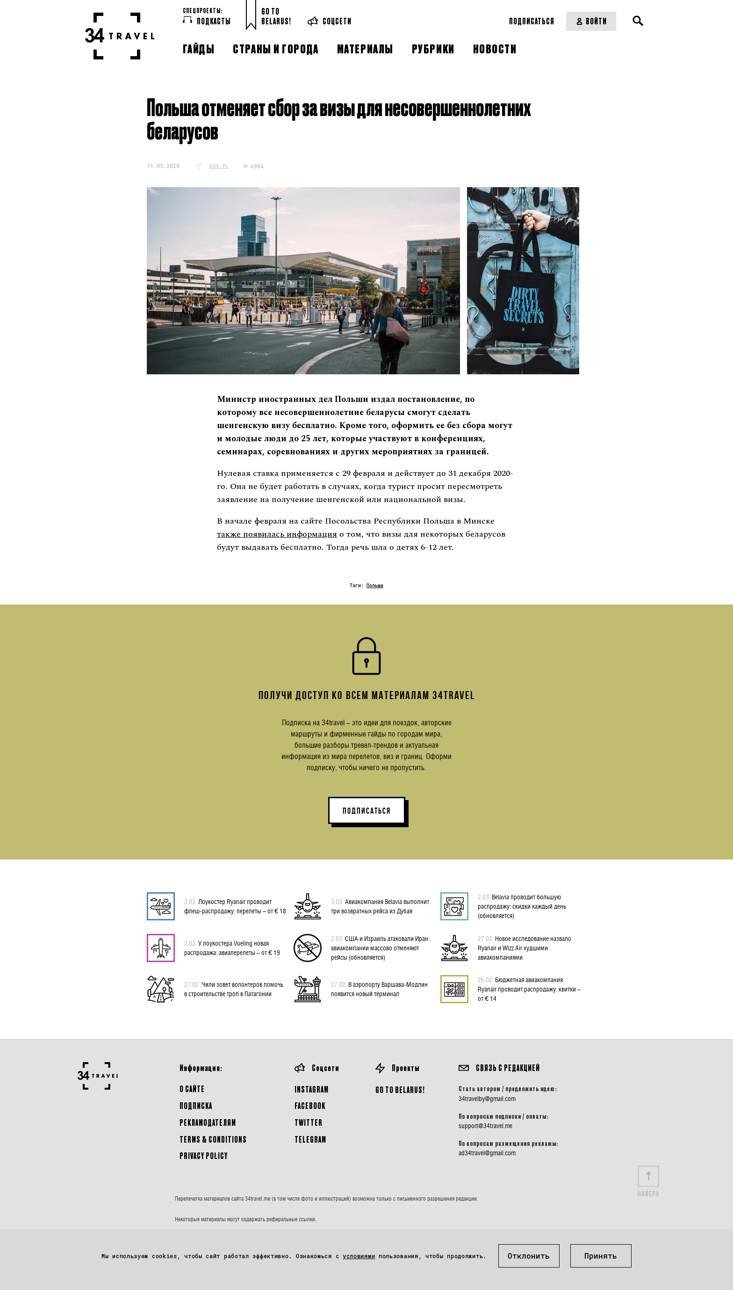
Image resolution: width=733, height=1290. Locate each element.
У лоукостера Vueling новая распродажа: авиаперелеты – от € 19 (232, 947)
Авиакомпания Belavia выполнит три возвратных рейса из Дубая (380, 906)
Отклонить (529, 1256)
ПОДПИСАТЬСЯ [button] (367, 811)
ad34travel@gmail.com (487, 1153)
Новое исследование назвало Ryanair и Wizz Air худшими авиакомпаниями (524, 947)
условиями (359, 1256)
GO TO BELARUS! (400, 1089)
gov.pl (219, 165)
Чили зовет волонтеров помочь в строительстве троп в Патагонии (233, 989)
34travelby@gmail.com (487, 1098)
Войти (591, 20)
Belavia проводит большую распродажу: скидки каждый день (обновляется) (522, 905)
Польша (374, 586)
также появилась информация (277, 534)
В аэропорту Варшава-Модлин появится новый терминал (379, 989)
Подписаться (531, 20)
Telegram (310, 1139)
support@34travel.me (485, 1126)
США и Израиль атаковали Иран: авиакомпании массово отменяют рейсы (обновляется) (380, 947)
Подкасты (207, 20)
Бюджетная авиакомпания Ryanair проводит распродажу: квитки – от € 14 (529, 988)
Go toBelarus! (276, 16)
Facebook (310, 1105)
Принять (600, 1256)
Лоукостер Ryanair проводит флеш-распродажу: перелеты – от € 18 (235, 906)
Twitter (309, 1122)
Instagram (312, 1089)
